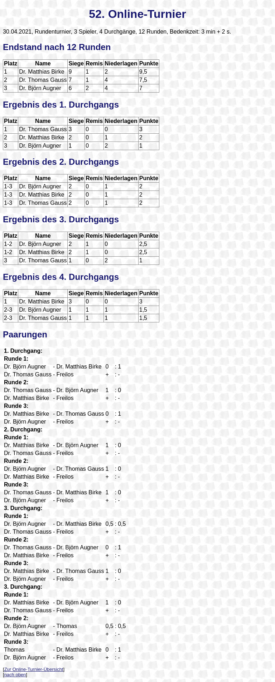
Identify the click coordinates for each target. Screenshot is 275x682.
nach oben (15, 674)
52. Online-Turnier (137, 14)
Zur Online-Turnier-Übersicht (33, 669)
